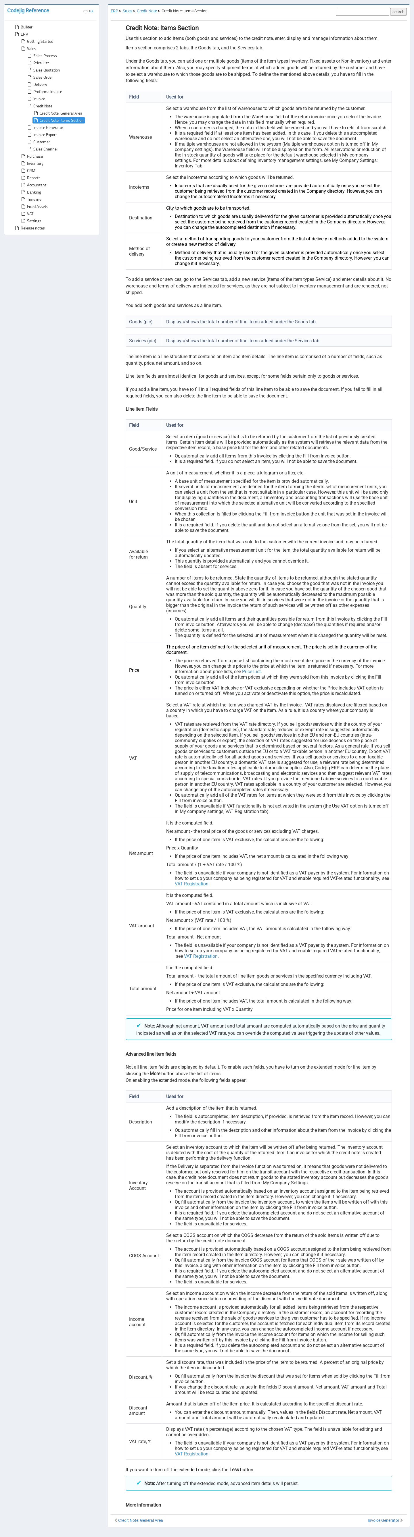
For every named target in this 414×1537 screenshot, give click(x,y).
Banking (30, 192)
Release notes (29, 228)
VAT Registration (191, 884)
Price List (37, 63)
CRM (27, 170)
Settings (30, 221)
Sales (28, 48)
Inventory (31, 163)
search (398, 11)
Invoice (35, 99)
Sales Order (39, 77)
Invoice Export (41, 135)
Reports (30, 178)
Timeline (30, 199)
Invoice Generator (44, 127)
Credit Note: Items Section (58, 120)
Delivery (36, 84)
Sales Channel (41, 149)
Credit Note (39, 106)
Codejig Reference (28, 10)
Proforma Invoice (44, 91)
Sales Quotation (43, 70)
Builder (23, 27)
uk (91, 11)
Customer (38, 142)
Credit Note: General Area (57, 113)
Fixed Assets (34, 206)
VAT (26, 214)
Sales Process (41, 56)
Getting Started (36, 41)
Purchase (31, 156)
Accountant (33, 185)
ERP (21, 34)
